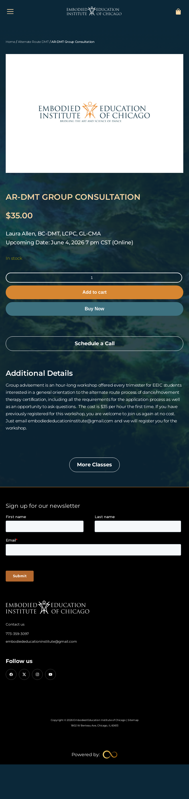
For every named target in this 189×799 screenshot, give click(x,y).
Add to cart (94, 292)
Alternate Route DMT (33, 42)
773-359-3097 (17, 634)
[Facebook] (11, 674)
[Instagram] (37, 674)
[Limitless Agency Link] (94, 754)
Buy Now (94, 308)
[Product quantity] (94, 278)
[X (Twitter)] (24, 674)
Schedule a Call (95, 343)
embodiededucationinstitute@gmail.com (41, 641)
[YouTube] (50, 674)
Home (10, 42)
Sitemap (133, 720)
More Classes (94, 465)
